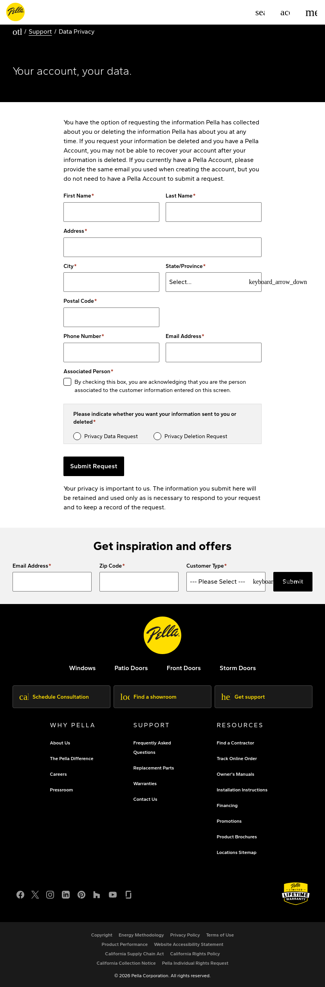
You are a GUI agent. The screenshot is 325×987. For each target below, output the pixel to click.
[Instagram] (50, 893)
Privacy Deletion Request (196, 436)
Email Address (183, 336)
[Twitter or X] (35, 893)
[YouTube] (112, 893)
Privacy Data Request (111, 436)
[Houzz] (97, 893)
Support (40, 31)
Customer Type (205, 566)
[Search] (260, 12)
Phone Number (82, 336)
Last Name (179, 196)
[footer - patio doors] (131, 668)
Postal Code (78, 301)
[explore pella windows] (82, 668)
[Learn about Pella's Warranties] (295, 893)
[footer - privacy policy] (185, 935)
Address (73, 231)
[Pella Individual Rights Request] (195, 963)
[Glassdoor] (128, 893)
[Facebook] (20, 893)
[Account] (285, 12)
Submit (292, 581)
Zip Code (110, 566)
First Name (77, 196)
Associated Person (86, 372)
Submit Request (93, 466)
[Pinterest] (81, 893)
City (68, 266)
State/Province (184, 266)
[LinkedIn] (65, 893)
